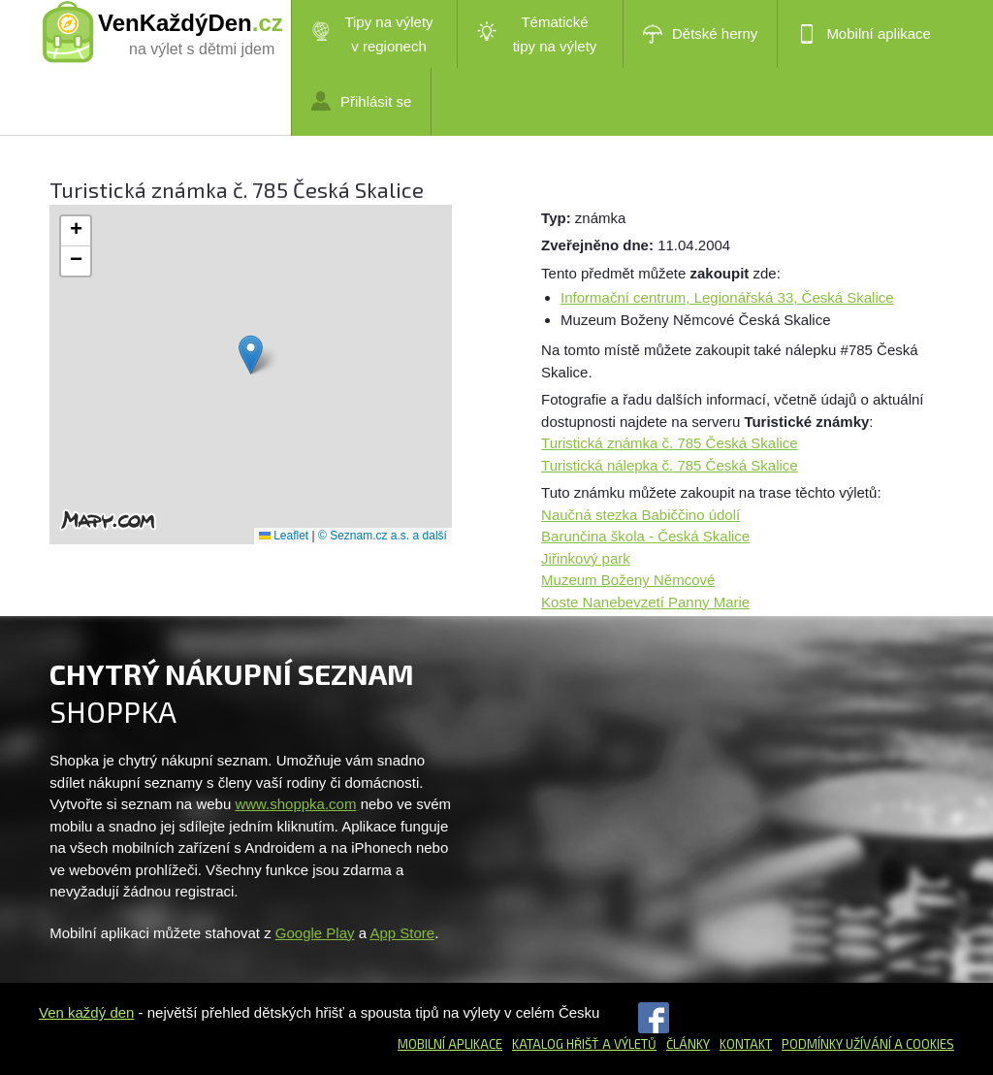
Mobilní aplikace (864, 34)
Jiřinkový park (585, 558)
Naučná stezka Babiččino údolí (640, 514)
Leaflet (283, 535)
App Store (401, 933)
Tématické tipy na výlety (536, 34)
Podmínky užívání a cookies (868, 1044)
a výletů (628, 1044)
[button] (251, 355)
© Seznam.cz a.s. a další (382, 535)
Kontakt (746, 1044)
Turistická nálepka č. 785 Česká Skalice (669, 465)
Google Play (315, 933)
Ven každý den (86, 1012)
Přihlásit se (361, 101)
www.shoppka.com (295, 804)
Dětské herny (700, 34)
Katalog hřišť (555, 1044)
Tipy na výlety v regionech (372, 34)
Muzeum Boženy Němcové (628, 579)
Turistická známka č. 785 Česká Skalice (669, 443)
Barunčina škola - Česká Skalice (645, 536)
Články (688, 1044)
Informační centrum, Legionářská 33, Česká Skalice (727, 297)
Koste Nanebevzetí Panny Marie (645, 602)
